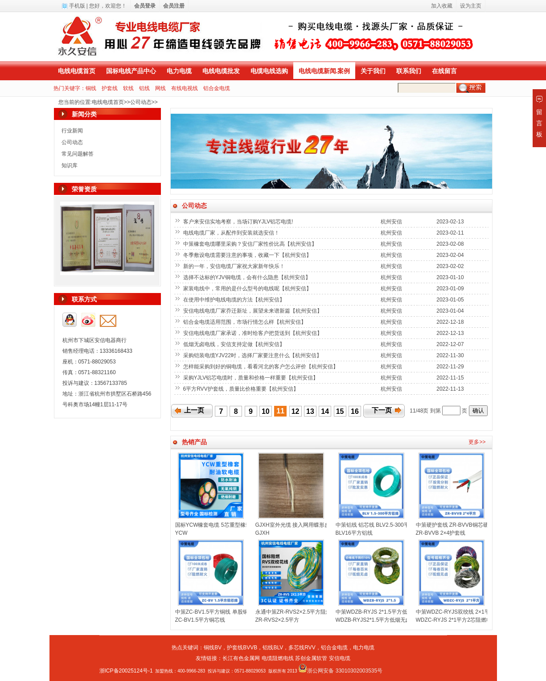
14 (325, 411)
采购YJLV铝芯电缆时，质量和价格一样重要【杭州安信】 (251, 378)
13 (310, 411)
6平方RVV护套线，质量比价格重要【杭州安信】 (241, 389)
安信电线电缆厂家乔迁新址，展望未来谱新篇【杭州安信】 (253, 311)
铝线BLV (273, 647)
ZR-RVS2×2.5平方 (277, 620)
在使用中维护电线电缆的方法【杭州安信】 (234, 300)
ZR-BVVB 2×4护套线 (441, 533)
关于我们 (373, 70)
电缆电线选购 (269, 70)
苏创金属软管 (311, 658)
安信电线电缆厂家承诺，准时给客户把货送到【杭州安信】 (253, 333)
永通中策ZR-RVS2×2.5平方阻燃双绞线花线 (306, 612)
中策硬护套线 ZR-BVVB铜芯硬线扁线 (460, 525)
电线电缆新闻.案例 (324, 70)
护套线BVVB (242, 647)
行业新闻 (72, 131)
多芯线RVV (301, 647)
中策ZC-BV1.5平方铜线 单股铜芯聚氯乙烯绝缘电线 (235, 612)
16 (355, 411)
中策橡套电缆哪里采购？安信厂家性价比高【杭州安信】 (250, 244)
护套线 (110, 88)
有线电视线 (184, 88)
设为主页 (470, 6)
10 (266, 411)
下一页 (382, 410)
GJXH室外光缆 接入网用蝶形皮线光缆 (300, 525)
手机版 (77, 6)
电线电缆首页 (76, 70)
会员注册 (174, 6)
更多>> (476, 442)
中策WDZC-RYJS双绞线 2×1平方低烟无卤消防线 (474, 612)
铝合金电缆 (216, 88)
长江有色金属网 (241, 658)
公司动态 (141, 102)
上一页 (194, 410)
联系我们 (408, 70)
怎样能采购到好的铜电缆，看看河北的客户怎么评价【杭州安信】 (261, 366)
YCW (181, 533)
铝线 (144, 88)
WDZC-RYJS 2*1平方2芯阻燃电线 (456, 620)
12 (295, 411)
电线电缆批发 (221, 70)
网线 (160, 88)
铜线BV (213, 647)
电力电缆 (179, 70)
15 (340, 411)
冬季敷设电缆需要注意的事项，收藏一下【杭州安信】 (248, 255)
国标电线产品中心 (131, 70)
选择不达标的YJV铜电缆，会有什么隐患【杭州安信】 (247, 277)
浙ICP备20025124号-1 (126, 671)
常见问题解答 (78, 154)
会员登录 (145, 6)
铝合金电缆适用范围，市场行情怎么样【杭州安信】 (245, 322)
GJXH (262, 533)
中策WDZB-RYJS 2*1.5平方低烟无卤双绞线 (387, 612)
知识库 (70, 165)
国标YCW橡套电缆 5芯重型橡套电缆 (218, 525)
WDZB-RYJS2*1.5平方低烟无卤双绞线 (381, 620)
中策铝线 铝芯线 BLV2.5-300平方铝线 (380, 525)
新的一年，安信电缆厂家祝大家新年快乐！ (234, 266)
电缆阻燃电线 (278, 658)
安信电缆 (339, 658)
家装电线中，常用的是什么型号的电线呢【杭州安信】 (248, 288)
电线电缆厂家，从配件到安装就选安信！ (232, 233)
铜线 (91, 88)
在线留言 (444, 70)
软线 (128, 88)
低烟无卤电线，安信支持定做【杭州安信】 (234, 344)
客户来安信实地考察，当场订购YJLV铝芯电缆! (239, 222)
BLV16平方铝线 (354, 533)
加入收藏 (441, 6)
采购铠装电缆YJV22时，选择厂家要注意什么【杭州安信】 (253, 355)
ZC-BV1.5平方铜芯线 (200, 620)
